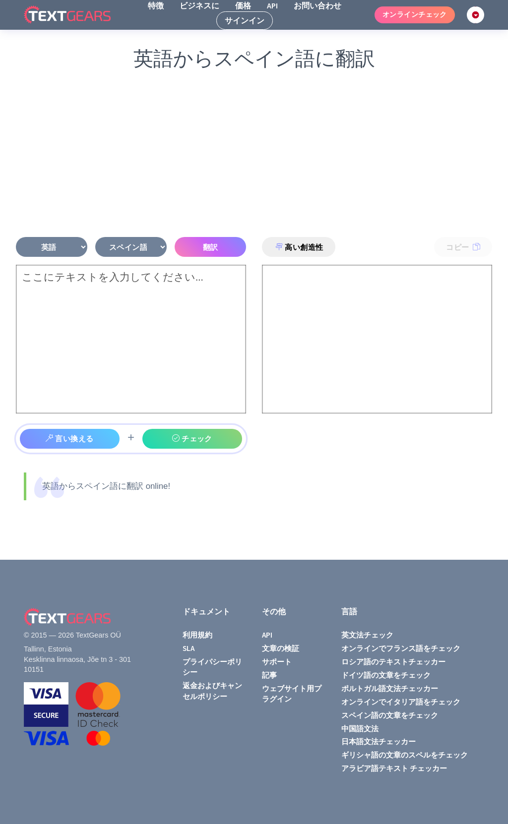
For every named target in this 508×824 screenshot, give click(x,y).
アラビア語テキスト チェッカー (394, 768)
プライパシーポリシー (212, 667)
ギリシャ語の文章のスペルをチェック (404, 755)
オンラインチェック (414, 14)
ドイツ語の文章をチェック (386, 675)
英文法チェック (367, 635)
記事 (269, 675)
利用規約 (197, 635)
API (272, 5)
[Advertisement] (254, 154)
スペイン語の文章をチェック (389, 715)
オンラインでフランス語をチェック (400, 648)
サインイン (244, 20)
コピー (463, 247)
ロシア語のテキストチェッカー (393, 661)
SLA (188, 648)
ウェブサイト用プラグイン (291, 694)
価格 (243, 5)
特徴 (156, 5)
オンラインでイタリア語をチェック (400, 701)
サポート (277, 661)
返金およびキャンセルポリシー (212, 691)
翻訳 (210, 247)
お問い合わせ (317, 5)
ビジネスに (199, 5)
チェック (192, 438)
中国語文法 (360, 728)
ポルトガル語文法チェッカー (389, 688)
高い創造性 (299, 247)
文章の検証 (280, 648)
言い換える (69, 438)
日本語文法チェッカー (378, 741)
